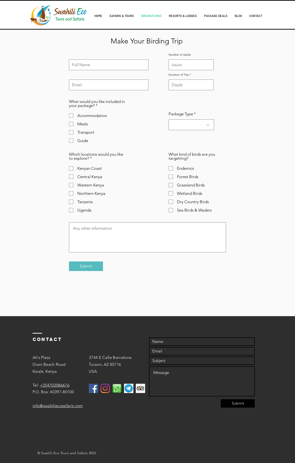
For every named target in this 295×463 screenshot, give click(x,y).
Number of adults (180, 54)
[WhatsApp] (117, 388)
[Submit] (86, 266)
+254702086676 (54, 385)
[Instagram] (105, 388)
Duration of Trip (179, 74)
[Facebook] (93, 388)
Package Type (181, 114)
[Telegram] (128, 388)
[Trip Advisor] (140, 388)
